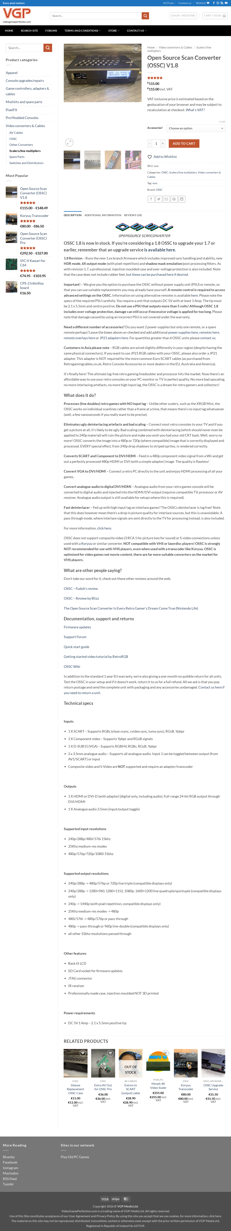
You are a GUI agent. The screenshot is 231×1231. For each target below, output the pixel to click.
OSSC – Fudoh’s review (81, 588)
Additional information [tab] (102, 215)
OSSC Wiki (72, 666)
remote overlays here (79, 338)
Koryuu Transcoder (186, 1087)
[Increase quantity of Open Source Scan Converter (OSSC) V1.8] (163, 143)
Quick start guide (76, 647)
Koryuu (86, 543)
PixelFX (11, 110)
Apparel (12, 73)
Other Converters (21, 144)
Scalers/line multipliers (25, 151)
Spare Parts (17, 156)
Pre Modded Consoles (22, 118)
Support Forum (75, 637)
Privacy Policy (106, 1216)
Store (114, 30)
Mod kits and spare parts (24, 102)
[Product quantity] (156, 143)
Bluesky (9, 1157)
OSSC (13, 138)
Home (9, 30)
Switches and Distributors (26, 163)
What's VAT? (195, 110)
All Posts (168, 3)
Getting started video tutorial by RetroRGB (96, 656)
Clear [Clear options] (222, 121)
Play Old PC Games (75, 1157)
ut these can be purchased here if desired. (158, 274)
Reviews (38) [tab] (133, 215)
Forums (51, 30)
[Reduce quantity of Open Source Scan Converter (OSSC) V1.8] (149, 143)
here (194, 295)
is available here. (160, 249)
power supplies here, (183, 332)
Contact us (185, 3)
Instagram (10, 1168)
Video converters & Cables (25, 126)
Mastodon (10, 1173)
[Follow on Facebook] (214, 3)
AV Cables (16, 132)
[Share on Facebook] (151, 199)
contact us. (208, 338)
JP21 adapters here (114, 338)
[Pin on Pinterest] (174, 199)
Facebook (10, 1162)
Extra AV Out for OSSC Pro (103, 1087)
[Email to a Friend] (166, 199)
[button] (215, 15)
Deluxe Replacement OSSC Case (75, 1089)
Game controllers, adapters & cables (27, 91)
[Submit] (145, 15)
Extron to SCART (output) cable (130, 1089)
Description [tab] (73, 215)
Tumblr (8, 1184)
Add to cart (184, 143)
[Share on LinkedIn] (181, 199)
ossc (155, 183)
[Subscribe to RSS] (222, 3)
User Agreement (79, 1216)
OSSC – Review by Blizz (81, 598)
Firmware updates (77, 627)
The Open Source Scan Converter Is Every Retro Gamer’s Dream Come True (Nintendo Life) (131, 608)
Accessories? (155, 127)
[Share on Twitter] (158, 199)
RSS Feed (10, 1179)
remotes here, (209, 332)
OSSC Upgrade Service (213, 1087)
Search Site (29, 30)
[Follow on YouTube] (226, 3)
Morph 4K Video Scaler (158, 1085)
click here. (104, 528)
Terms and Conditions (83, 30)
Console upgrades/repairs (25, 80)
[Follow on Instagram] (218, 3)
